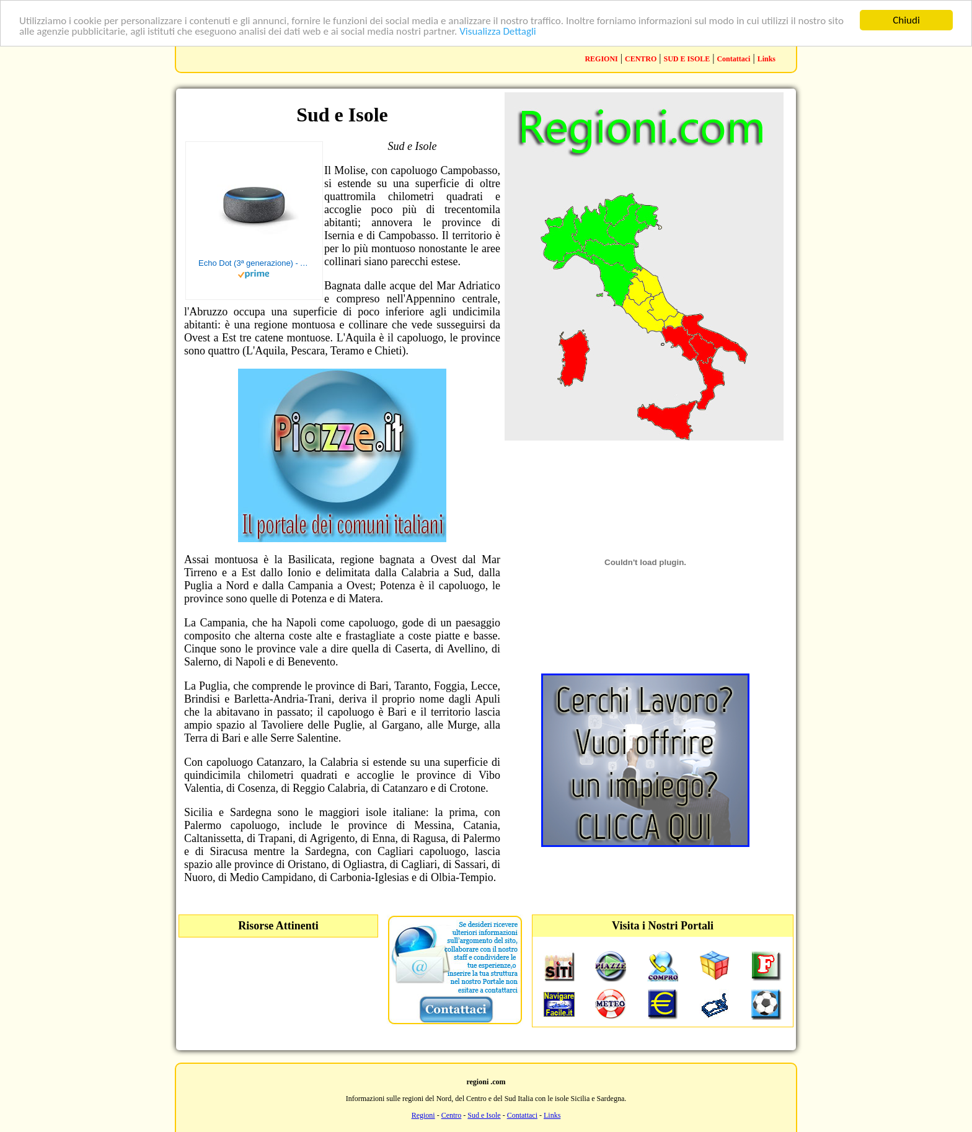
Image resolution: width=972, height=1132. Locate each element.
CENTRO (640, 59)
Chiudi (906, 20)
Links (766, 59)
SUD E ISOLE (687, 59)
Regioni (423, 1115)
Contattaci (733, 59)
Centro (451, 1115)
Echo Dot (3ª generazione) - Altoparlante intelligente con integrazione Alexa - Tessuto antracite (254, 263)
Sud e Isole (483, 1115)
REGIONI (601, 59)
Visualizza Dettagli (497, 30)
